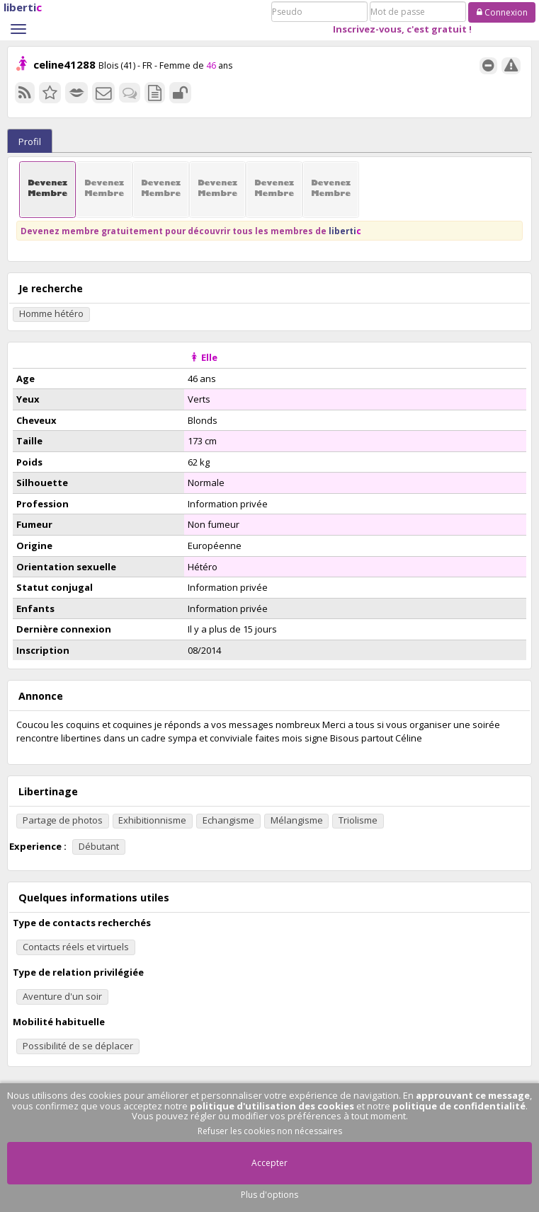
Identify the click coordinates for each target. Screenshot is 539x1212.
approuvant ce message (473, 1095)
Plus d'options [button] (269, 1195)
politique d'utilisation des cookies (272, 1106)
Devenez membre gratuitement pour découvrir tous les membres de (191, 230)
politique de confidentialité (459, 1106)
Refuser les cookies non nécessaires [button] (270, 1131)
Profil (29, 141)
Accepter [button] (269, 1163)
